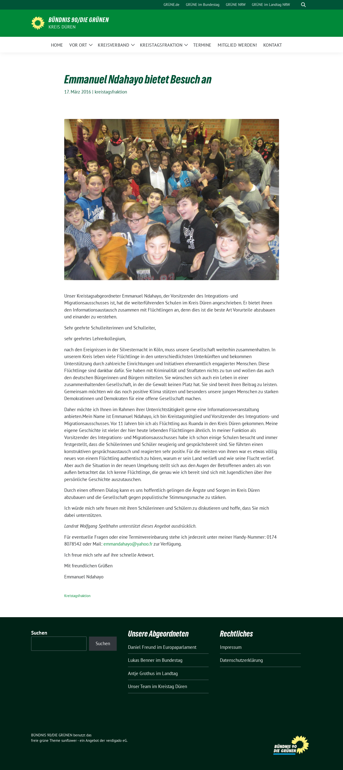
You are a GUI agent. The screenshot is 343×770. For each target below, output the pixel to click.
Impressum (230, 647)
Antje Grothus (141, 673)
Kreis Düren (62, 27)
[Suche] (296, 5)
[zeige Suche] (303, 5)
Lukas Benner (141, 660)
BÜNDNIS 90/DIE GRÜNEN (79, 20)
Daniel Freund (142, 647)
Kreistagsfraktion (77, 595)
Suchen (39, 632)
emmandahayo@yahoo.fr (127, 544)
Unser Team (139, 686)
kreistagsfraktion (111, 92)
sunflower (69, 740)
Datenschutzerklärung (241, 660)
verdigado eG (116, 740)
